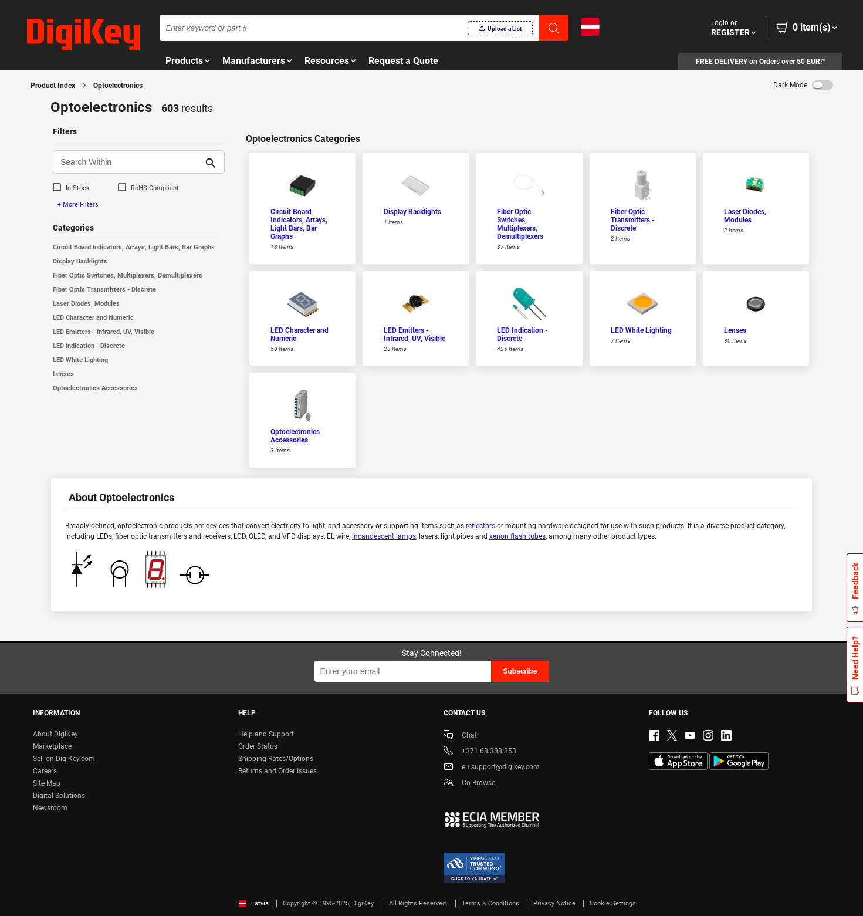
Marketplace (52, 746)
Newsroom (50, 808)
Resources (326, 60)
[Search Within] (129, 162)
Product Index (53, 86)
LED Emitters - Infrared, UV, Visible (103, 332)
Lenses (63, 374)
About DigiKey (55, 734)
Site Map (46, 783)
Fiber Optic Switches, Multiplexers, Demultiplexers (127, 275)
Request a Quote (403, 60)
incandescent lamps (384, 536)
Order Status (257, 746)
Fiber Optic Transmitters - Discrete (104, 289)
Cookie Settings (613, 903)
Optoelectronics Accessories (95, 388)
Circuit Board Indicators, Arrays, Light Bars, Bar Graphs (134, 247)
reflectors (480, 526)
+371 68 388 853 (480, 752)
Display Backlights (80, 261)
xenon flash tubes (517, 536)
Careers (45, 771)
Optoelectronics (118, 86)
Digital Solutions (59, 796)
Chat (460, 736)
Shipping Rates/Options (275, 759)
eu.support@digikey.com (492, 767)
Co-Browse (469, 783)
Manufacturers (253, 60)
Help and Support (266, 734)
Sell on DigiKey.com (64, 759)
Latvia (254, 903)
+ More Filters (78, 204)
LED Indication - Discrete (89, 346)
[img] (83, 35)
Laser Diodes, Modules (86, 303)
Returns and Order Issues (277, 771)
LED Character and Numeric (93, 318)
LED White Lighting (80, 360)
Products (184, 60)
